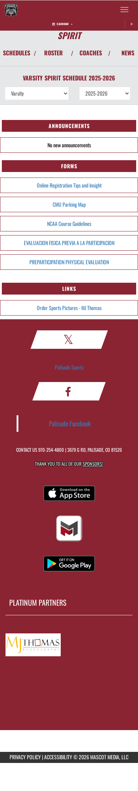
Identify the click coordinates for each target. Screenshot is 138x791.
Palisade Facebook (70, 423)
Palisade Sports (69, 367)
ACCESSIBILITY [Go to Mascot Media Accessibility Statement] (58, 757)
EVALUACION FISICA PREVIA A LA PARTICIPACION (69, 243)
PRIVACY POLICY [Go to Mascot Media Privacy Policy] (25, 757)
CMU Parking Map (69, 204)
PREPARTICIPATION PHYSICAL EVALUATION (69, 262)
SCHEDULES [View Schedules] (16, 52)
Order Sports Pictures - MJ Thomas (69, 308)
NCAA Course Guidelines (69, 223)
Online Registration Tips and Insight (69, 185)
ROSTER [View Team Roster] (53, 52)
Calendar (62, 24)
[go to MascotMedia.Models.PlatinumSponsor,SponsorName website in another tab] (69, 643)
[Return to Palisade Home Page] (11, 9)
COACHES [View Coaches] (90, 52)
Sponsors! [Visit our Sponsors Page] (93, 463)
